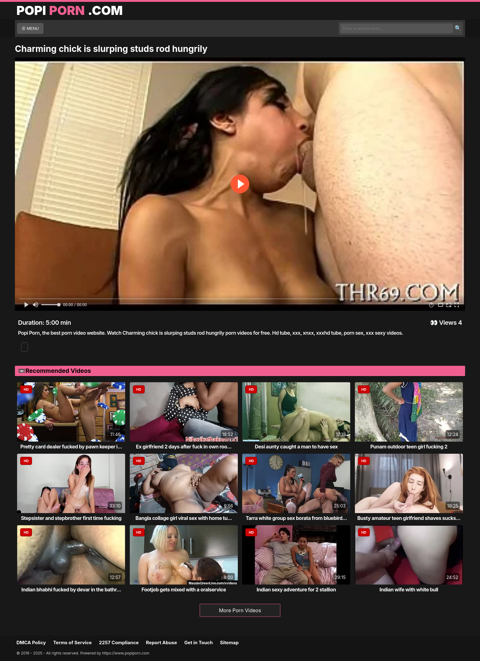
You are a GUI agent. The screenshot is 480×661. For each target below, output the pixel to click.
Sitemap (229, 642)
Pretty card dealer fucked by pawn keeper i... (71, 446)
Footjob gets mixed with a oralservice (184, 589)
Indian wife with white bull (408, 589)
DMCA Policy (31, 642)
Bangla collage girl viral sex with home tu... (183, 518)
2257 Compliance (119, 642)
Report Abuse (161, 642)
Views (448, 322)
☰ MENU (30, 28)
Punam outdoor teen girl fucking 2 (408, 446)
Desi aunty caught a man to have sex (296, 446)
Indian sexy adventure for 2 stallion (296, 589)
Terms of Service (72, 642)
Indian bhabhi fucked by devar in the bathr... (71, 589)
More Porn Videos (240, 610)
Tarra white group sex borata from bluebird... (296, 518)
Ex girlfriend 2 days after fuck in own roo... (184, 446)
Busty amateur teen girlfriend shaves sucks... (408, 518)
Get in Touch (198, 642)
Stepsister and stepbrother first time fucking (71, 518)
